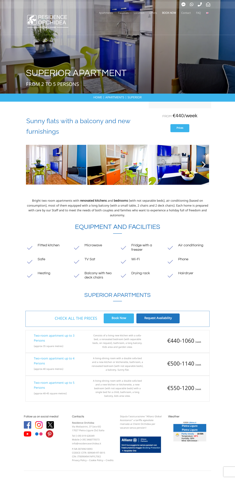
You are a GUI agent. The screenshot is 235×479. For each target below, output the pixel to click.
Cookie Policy (96, 460)
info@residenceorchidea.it (86, 443)
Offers (153, 13)
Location (139, 13)
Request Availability (158, 318)
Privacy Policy (79, 460)
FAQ (198, 13)
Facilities (123, 13)
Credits (110, 460)
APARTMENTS (114, 98)
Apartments (106, 13)
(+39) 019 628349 (85, 436)
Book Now (119, 318)
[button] (31, 165)
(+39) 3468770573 (90, 439)
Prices (179, 128)
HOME (97, 98)
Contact (186, 13)
